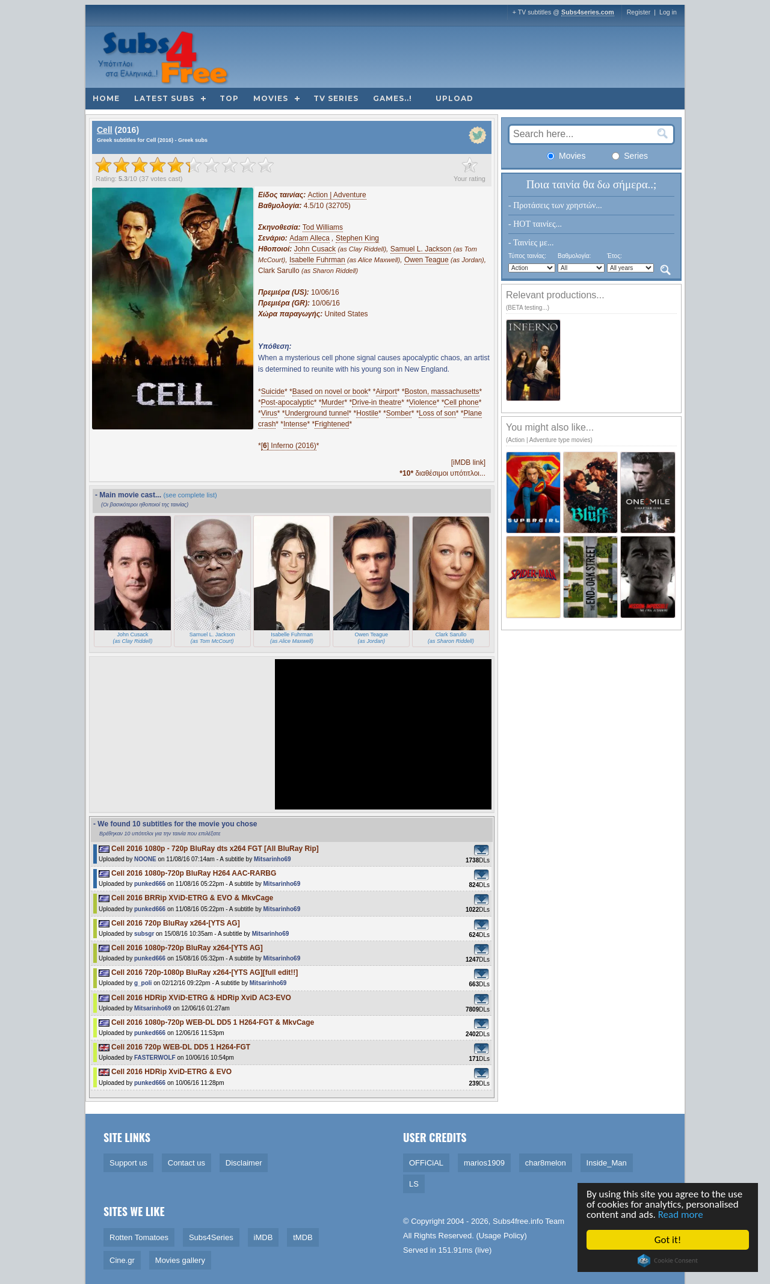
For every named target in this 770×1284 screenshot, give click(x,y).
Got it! (667, 1239)
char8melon (545, 1162)
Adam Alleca (309, 238)
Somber (398, 413)
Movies (270, 98)
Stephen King (357, 238)
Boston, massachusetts (442, 391)
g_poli (143, 983)
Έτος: (614, 256)
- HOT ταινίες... (535, 224)
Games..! (392, 98)
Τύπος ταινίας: (527, 256)
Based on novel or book (330, 391)
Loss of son (437, 413)
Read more (680, 1214)
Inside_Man (607, 1162)
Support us (128, 1162)
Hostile (367, 413)
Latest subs (164, 98)
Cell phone (461, 402)
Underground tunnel (316, 413)
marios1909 (484, 1162)
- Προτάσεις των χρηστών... (555, 205)
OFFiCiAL (426, 1162)
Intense (295, 424)
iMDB (263, 1237)
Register (639, 12)
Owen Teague (426, 260)
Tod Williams (323, 227)
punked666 (149, 883)
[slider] (184, 164)
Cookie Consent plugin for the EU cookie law (668, 1260)
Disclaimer (244, 1162)
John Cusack (315, 249)
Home (106, 98)
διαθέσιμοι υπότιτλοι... (442, 473)
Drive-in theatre (376, 402)
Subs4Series (211, 1237)
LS (414, 1183)
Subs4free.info (518, 1221)
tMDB (303, 1237)
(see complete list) (190, 495)
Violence (423, 402)
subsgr (144, 933)
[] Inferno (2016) (288, 445)
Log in (668, 12)
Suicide (273, 391)
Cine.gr (122, 1260)
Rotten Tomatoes (138, 1237)
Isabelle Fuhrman (317, 260)
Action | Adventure (337, 195)
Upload (454, 98)
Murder (332, 402)
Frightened (332, 424)
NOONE (145, 859)
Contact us (186, 1162)
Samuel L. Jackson (420, 249)
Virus (269, 413)
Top (229, 98)
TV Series (336, 98)
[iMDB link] (468, 462)
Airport (386, 391)
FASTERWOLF (155, 1057)
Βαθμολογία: (574, 256)
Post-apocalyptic (287, 402)
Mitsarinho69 (272, 859)
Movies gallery (180, 1260)
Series (630, 156)
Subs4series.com (587, 12)
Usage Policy (502, 1235)
